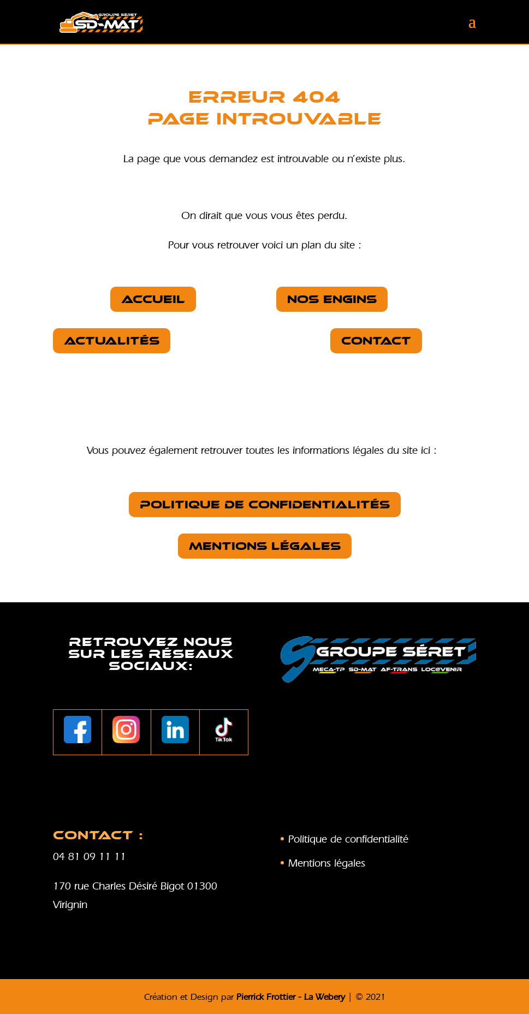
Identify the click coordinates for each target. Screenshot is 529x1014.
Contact (376, 340)
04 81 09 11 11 (89, 856)
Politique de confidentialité (348, 838)
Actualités (111, 340)
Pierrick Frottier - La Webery (290, 996)
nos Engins (332, 299)
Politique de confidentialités (265, 504)
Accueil (153, 299)
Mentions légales (265, 546)
